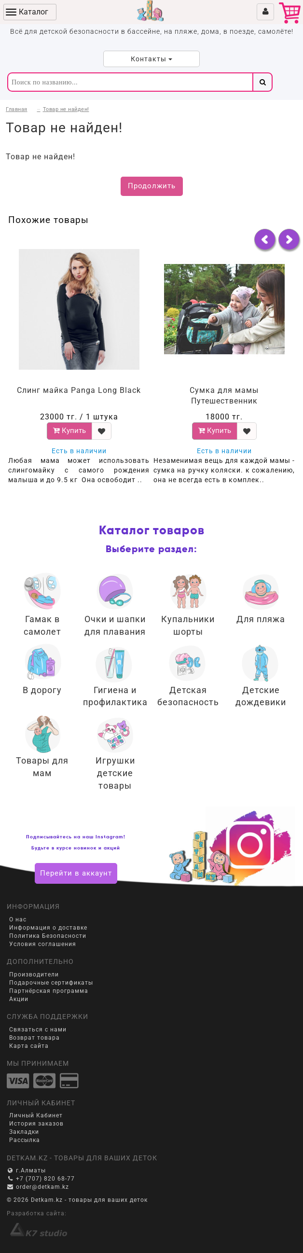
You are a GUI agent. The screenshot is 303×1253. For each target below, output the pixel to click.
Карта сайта (29, 1046)
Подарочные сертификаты (51, 982)
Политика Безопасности (47, 936)
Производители (34, 974)
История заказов (36, 1123)
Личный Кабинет (36, 1115)
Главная (17, 109)
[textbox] (129, 82)
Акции (18, 999)
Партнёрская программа (48, 991)
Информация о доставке (48, 927)
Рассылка (24, 1140)
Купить (69, 430)
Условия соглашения (42, 944)
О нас (18, 919)
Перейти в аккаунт (76, 873)
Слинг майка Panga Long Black (79, 390)
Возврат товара (34, 1037)
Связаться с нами (38, 1029)
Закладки (24, 1131)
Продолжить (152, 185)
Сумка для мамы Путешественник (224, 396)
